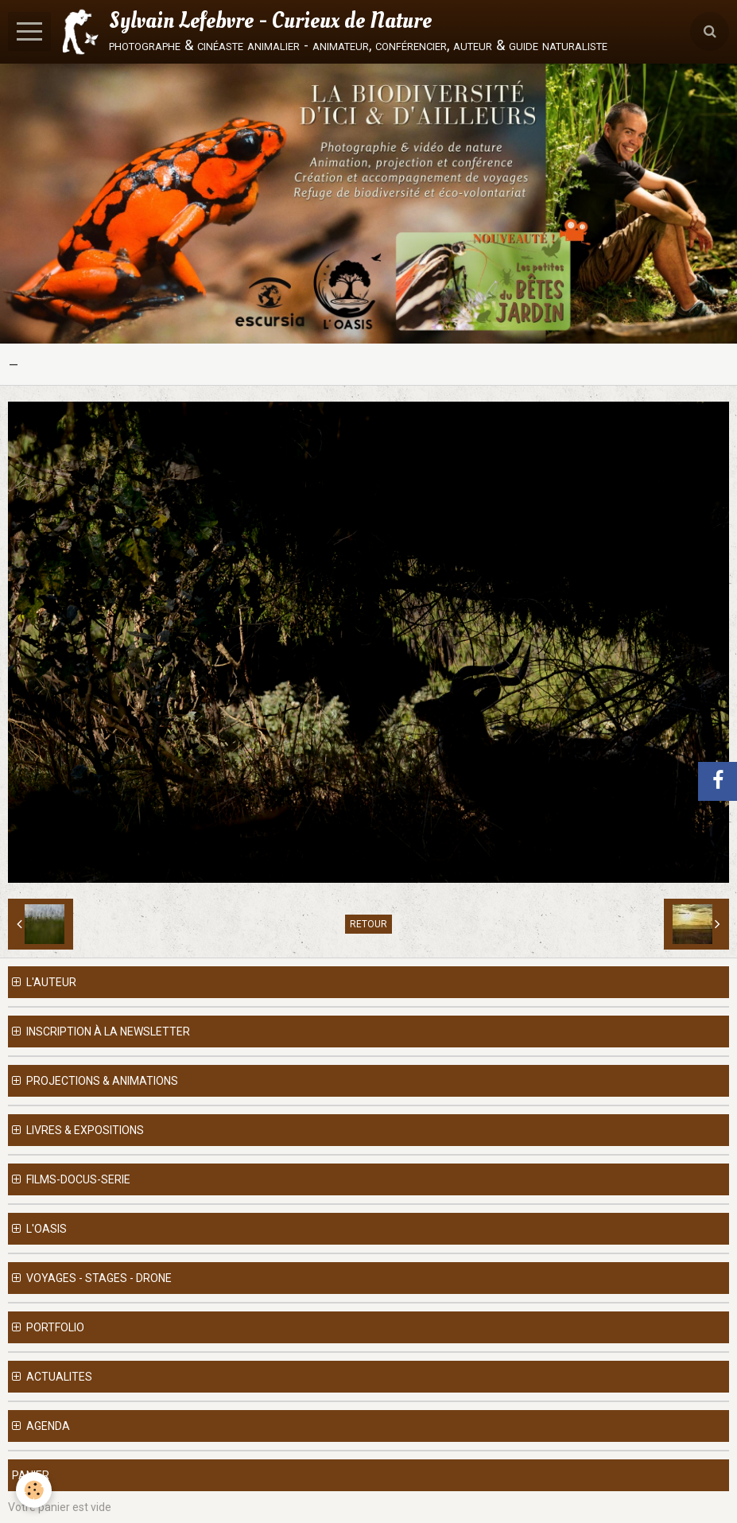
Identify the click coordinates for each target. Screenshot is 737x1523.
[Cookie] (34, 1490)
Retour (368, 924)
